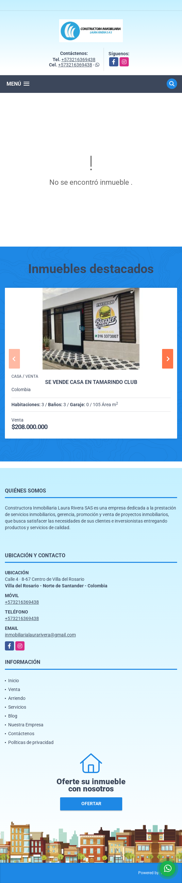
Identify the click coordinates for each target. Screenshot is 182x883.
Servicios (17, 707)
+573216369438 (78, 59)
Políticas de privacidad (31, 742)
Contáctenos (21, 733)
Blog (12, 716)
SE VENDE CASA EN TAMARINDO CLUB (91, 382)
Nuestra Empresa (25, 724)
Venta (14, 689)
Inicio (13, 680)
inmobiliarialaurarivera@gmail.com (40, 634)
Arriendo (16, 698)
